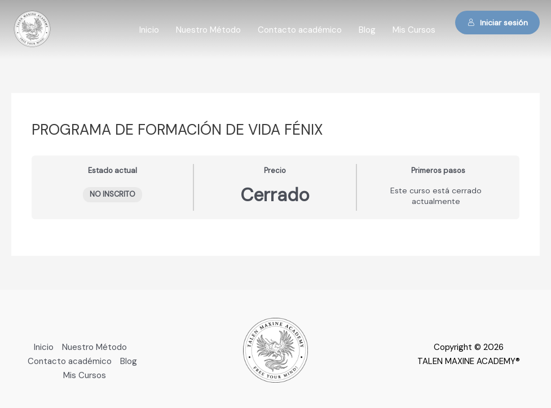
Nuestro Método (208, 30)
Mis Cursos (414, 30)
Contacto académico (300, 30)
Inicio (149, 30)
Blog (367, 30)
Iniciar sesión (498, 22)
